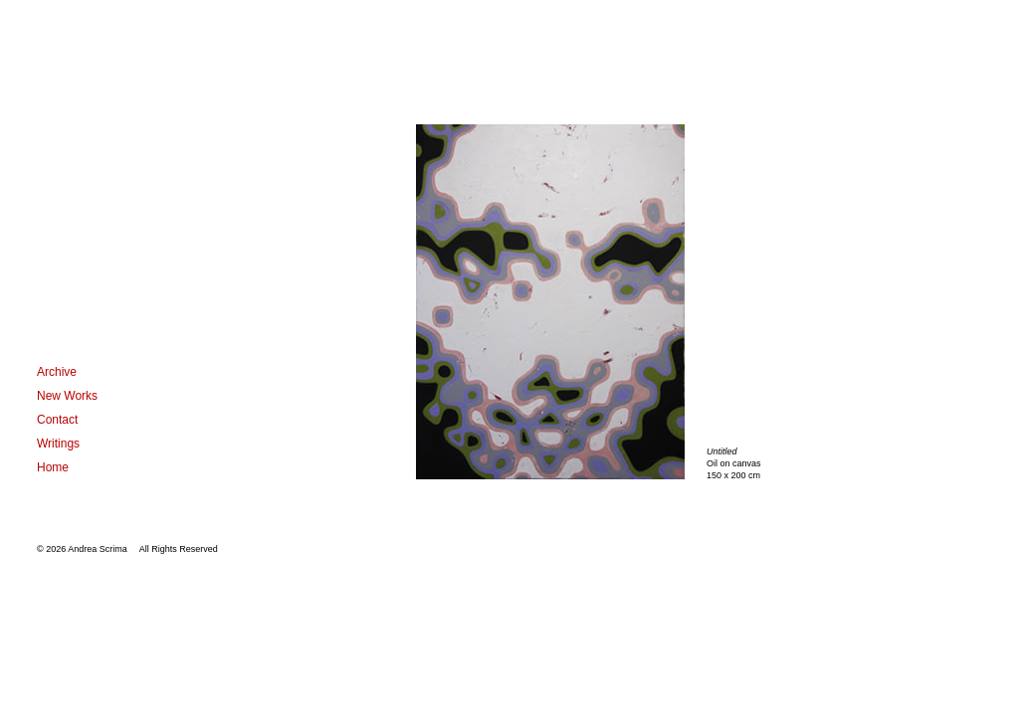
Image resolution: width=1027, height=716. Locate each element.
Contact (57, 420)
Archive (57, 372)
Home (53, 467)
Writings (58, 443)
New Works (67, 396)
